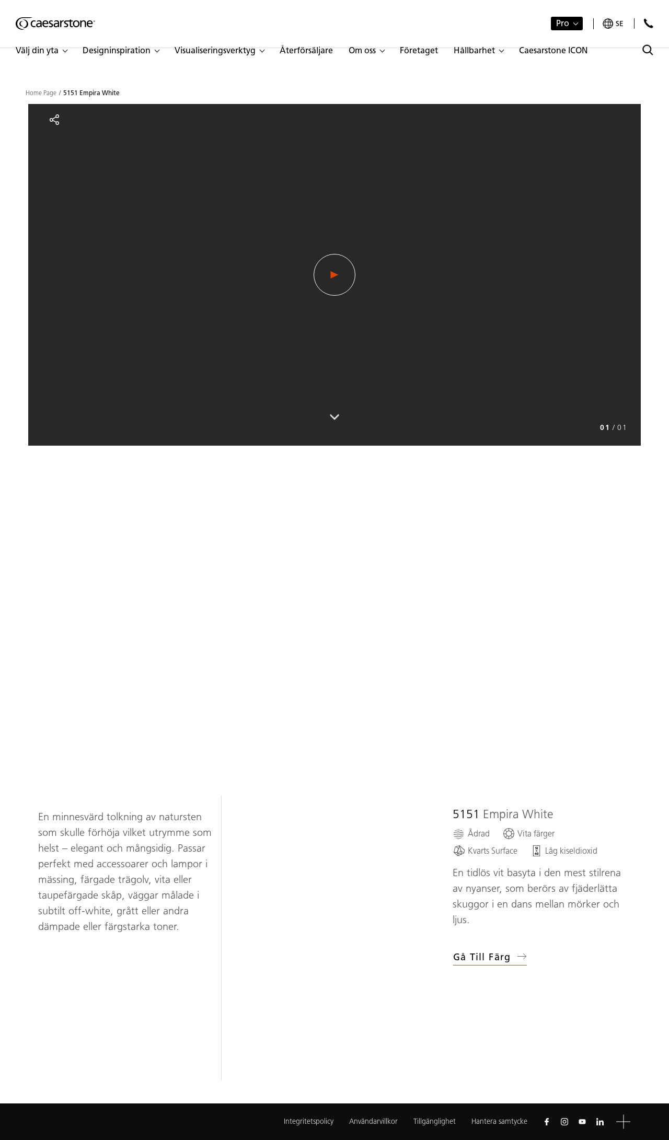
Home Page (41, 93)
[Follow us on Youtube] (582, 1121)
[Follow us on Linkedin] (600, 1121)
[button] (41, 50)
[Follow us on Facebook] (546, 1121)
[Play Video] (334, 275)
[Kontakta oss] (648, 23)
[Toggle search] (647, 49)
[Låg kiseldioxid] (563, 850)
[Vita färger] (528, 833)
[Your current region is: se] (613, 23)
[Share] (54, 119)
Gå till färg (490, 957)
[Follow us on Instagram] (564, 1121)
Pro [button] (562, 23)
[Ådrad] (471, 833)
